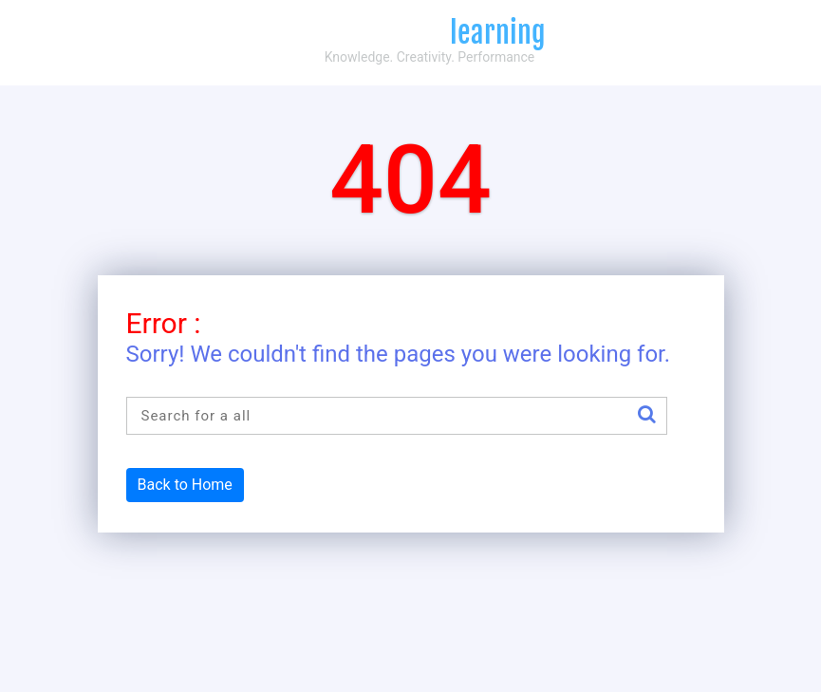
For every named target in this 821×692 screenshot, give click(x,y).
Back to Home (185, 485)
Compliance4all (411, 32)
